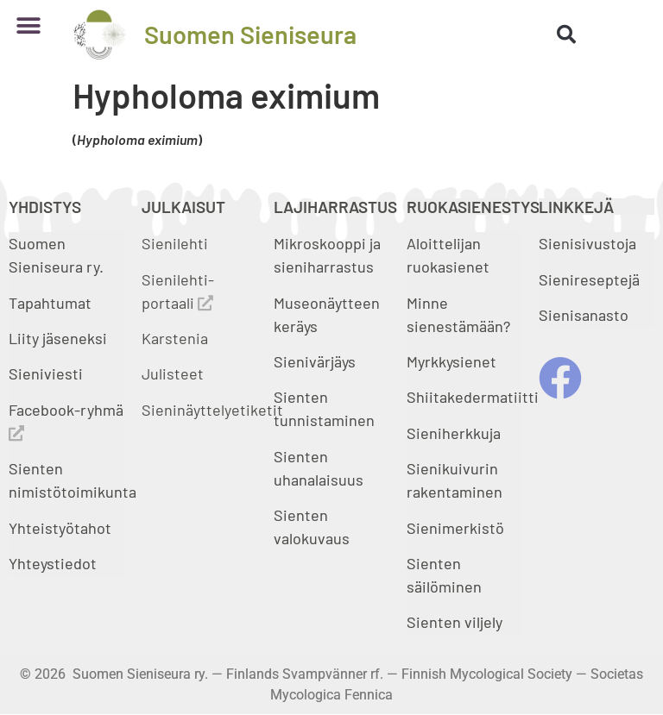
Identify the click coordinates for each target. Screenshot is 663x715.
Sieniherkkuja (454, 432)
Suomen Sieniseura (250, 34)
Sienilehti (175, 243)
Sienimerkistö (455, 527)
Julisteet (173, 373)
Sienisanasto (583, 314)
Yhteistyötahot (60, 527)
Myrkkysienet (451, 361)
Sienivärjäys (315, 361)
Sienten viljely (454, 621)
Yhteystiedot (53, 563)
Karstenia (175, 338)
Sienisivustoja (587, 243)
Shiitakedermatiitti (473, 396)
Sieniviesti (47, 373)
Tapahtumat (50, 302)
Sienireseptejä (589, 279)
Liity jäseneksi (58, 338)
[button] (28, 25)
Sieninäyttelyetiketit (212, 409)
